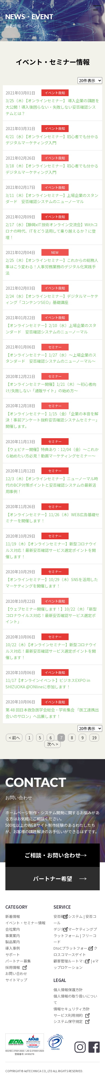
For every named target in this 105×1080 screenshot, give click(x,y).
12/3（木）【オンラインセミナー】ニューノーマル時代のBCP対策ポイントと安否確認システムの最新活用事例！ (52, 485)
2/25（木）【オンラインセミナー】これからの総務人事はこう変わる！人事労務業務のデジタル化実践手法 (52, 266)
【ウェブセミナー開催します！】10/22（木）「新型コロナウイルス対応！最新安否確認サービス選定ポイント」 (51, 615)
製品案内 (12, 941)
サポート (12, 954)
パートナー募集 (18, 961)
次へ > (52, 744)
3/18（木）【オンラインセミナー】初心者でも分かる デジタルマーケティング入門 (52, 169)
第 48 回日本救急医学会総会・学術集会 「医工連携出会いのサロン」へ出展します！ (52, 713)
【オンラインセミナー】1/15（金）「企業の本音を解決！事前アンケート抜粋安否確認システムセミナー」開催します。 (52, 420)
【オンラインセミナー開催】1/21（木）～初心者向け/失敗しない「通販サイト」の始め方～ (51, 387)
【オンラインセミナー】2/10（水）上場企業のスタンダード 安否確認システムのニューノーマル (51, 329)
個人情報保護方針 (68, 989)
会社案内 (12, 929)
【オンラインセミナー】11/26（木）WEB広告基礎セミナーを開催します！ (52, 518)
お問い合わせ (16, 973)
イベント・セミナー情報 (25, 922)
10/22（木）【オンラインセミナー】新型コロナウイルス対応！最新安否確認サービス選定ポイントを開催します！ (51, 651)
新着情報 (12, 916)
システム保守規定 (68, 1021)
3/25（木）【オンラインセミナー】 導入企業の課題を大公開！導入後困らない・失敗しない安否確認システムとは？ (52, 107)
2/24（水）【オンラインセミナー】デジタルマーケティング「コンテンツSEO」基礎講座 (52, 299)
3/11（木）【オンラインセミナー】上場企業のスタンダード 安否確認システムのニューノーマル (52, 198)
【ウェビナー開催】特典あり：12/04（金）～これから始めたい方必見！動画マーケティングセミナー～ (52, 453)
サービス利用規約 (68, 1015)
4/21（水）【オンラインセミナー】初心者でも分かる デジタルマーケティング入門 (52, 140)
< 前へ (14, 737)
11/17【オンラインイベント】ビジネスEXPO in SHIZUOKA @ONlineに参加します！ (48, 683)
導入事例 (12, 948)
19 (94, 737)
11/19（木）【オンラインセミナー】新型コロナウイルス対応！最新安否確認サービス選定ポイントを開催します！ (51, 550)
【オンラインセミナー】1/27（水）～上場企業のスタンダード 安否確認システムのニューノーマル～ (51, 358)
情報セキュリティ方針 (71, 1008)
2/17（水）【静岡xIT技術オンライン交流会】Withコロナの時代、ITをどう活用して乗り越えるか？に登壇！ (51, 231)
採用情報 (12, 967)
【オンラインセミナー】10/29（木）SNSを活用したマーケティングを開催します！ (52, 583)
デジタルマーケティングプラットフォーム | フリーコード (75, 936)
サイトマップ (16, 980)
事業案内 (12, 935)
